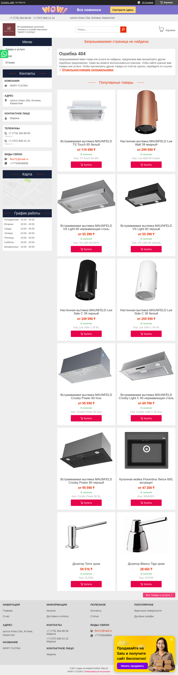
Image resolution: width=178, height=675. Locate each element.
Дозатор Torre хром (86, 564)
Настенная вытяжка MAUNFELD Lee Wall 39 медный (146, 143)
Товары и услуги (15, 49)
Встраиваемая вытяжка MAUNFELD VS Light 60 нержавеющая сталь (86, 227)
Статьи (94, 616)
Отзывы (10, 62)
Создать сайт (7, 2)
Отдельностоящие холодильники (87, 70)
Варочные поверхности (148, 610)
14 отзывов (147, 2)
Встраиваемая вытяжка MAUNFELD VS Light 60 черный (146, 227)
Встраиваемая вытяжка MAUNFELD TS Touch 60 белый (86, 143)
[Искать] (123, 29)
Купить (88, 164)
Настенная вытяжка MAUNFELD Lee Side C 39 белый (146, 312)
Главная (7, 610)
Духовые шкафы (144, 616)
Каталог (51, 610)
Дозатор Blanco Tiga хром (146, 564)
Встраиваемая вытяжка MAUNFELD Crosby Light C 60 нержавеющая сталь (146, 396)
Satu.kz (104, 668)
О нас (8, 56)
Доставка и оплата (57, 616)
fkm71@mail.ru (19, 159)
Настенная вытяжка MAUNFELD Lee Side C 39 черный (86, 312)
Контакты (95, 610)
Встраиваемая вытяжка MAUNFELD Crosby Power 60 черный (86, 481)
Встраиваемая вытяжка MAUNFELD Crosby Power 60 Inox (86, 396)
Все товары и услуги (158, 595)
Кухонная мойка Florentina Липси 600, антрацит (146, 481)
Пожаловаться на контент (97, 671)
